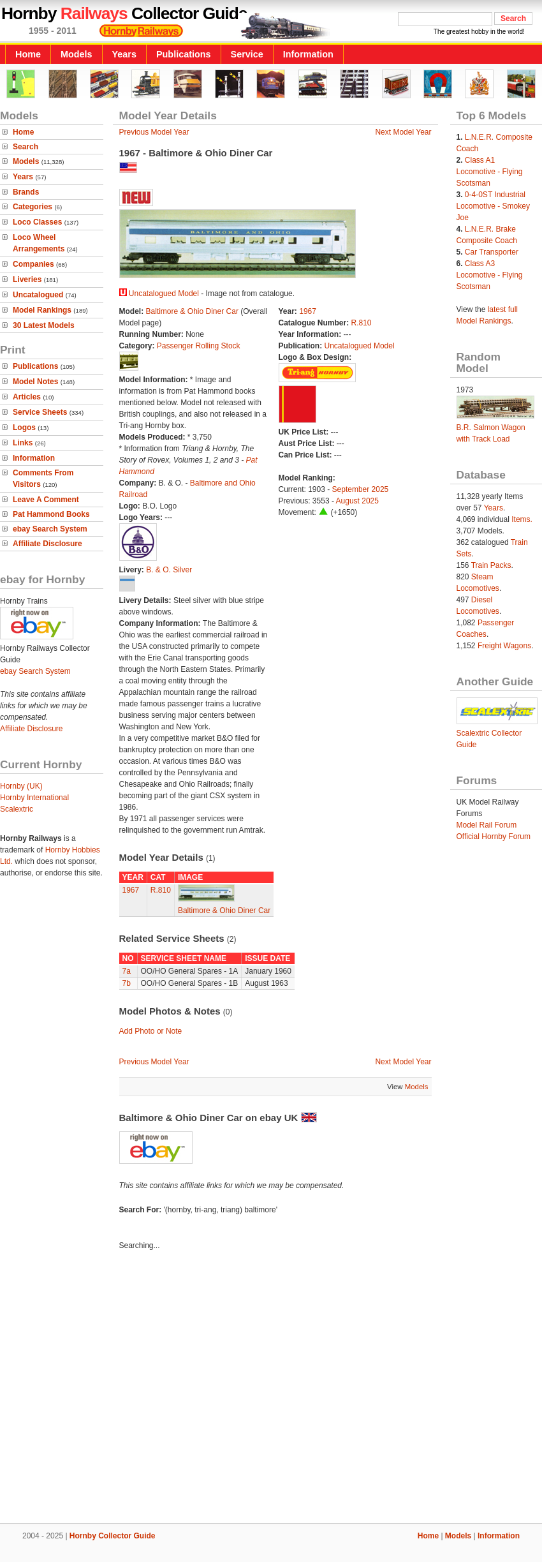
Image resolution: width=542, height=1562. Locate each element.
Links (23, 442)
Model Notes (35, 381)
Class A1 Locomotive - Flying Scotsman (490, 172)
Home (28, 54)
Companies (33, 264)
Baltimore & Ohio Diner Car (192, 311)
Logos (24, 427)
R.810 (361, 322)
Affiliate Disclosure (47, 543)
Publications (183, 54)
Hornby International (34, 797)
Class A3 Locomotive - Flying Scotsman (490, 275)
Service (247, 54)
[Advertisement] (119, 1388)
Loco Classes (37, 222)
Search (25, 146)
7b (126, 983)
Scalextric (16, 809)
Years (124, 54)
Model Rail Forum (487, 825)
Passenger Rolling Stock (198, 345)
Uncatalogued (38, 294)
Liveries (27, 279)
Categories (32, 206)
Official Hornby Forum (494, 836)
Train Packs (491, 565)
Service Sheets (40, 412)
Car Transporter (491, 252)
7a (126, 971)
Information (308, 54)
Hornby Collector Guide (113, 1535)
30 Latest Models (44, 325)
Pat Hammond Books (51, 514)
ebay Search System (50, 528)
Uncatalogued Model (164, 293)
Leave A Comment (46, 499)
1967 (307, 311)
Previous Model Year (154, 132)
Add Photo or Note (150, 1031)
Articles (27, 396)
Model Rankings (42, 310)
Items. (521, 519)
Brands (26, 192)
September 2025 (360, 489)
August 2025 (357, 500)
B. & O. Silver (169, 569)
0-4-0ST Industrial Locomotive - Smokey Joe (493, 206)
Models (76, 54)
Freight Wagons (504, 645)
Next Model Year (403, 132)
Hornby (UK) (21, 786)
